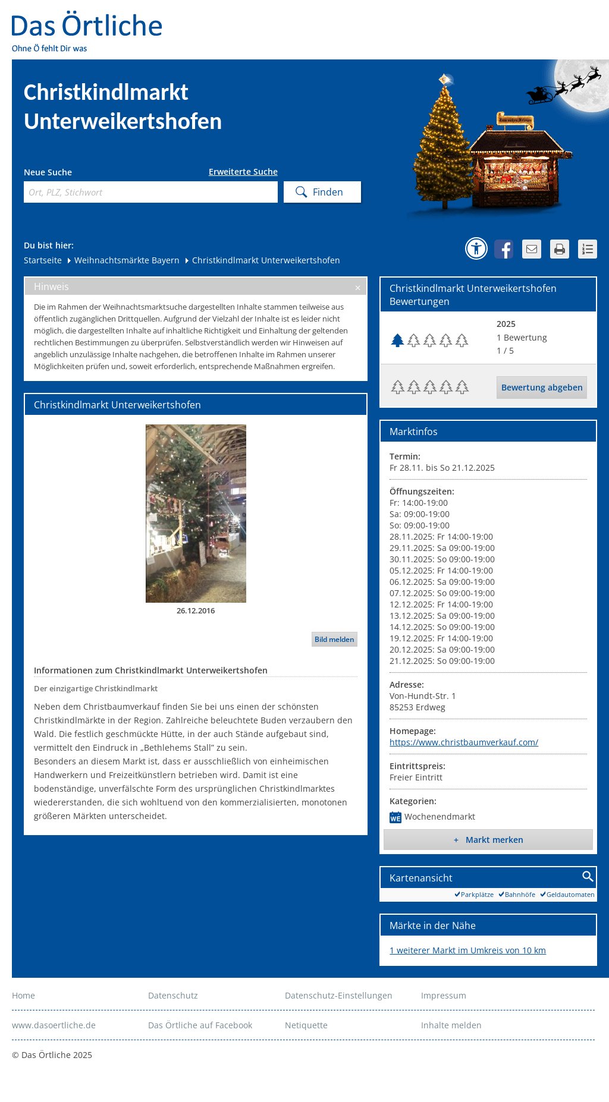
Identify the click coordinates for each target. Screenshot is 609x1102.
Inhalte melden (451, 1025)
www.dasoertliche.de (54, 1025)
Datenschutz (173, 995)
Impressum (443, 995)
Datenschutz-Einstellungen (339, 995)
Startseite (43, 260)
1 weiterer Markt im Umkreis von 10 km (468, 950)
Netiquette (306, 1025)
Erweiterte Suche (243, 171)
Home (23, 995)
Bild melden (334, 639)
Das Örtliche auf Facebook (200, 1025)
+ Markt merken (488, 839)
